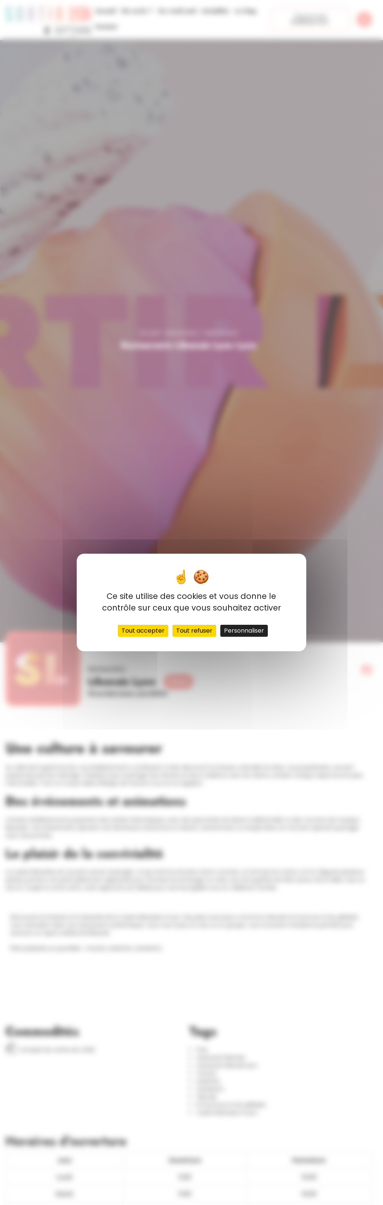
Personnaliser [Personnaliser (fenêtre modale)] (244, 630)
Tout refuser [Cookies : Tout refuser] (194, 630)
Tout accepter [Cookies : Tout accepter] (143, 630)
